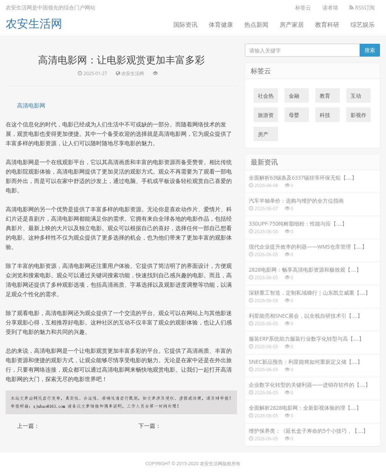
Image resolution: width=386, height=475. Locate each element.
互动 (356, 97)
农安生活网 (34, 23)
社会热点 (266, 97)
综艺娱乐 (363, 24)
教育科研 (327, 24)
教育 (325, 97)
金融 (294, 97)
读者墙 (330, 7)
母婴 (294, 116)
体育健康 (221, 24)
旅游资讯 (266, 116)
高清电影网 (31, 105)
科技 (325, 116)
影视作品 (358, 116)
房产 (263, 136)
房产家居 (292, 24)
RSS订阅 (362, 7)
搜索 (370, 50)
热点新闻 (256, 24)
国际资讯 (185, 24)
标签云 (303, 7)
